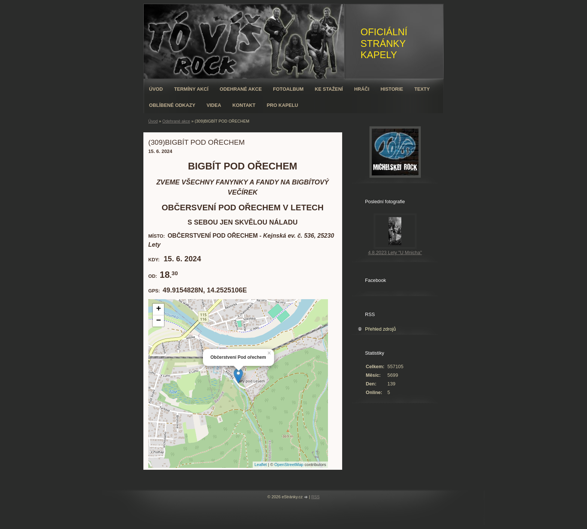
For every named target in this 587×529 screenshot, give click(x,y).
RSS (315, 497)
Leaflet (261, 464)
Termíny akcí (191, 89)
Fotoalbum (288, 89)
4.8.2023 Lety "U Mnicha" (395, 252)
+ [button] (158, 309)
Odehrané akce (241, 89)
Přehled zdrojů (380, 329)
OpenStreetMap (289, 464)
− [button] (158, 321)
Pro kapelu (282, 105)
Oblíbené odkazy (172, 105)
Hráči (361, 89)
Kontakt (244, 105)
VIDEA (214, 105)
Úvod (156, 89)
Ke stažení (329, 89)
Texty (422, 89)
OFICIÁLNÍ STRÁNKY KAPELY (384, 43)
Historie (391, 89)
